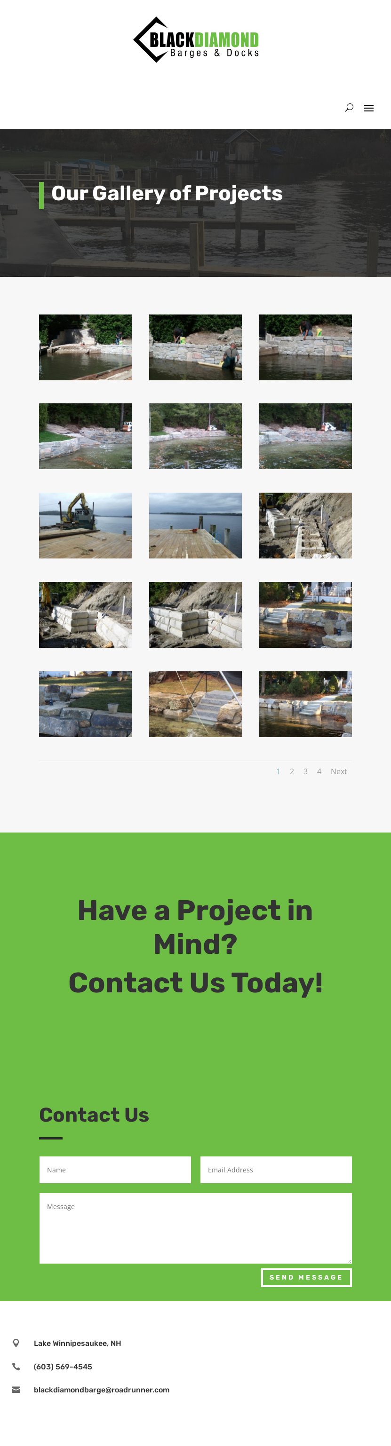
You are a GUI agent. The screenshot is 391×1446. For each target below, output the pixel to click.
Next (339, 771)
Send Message (306, 1277)
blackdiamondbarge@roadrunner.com (101, 1389)
